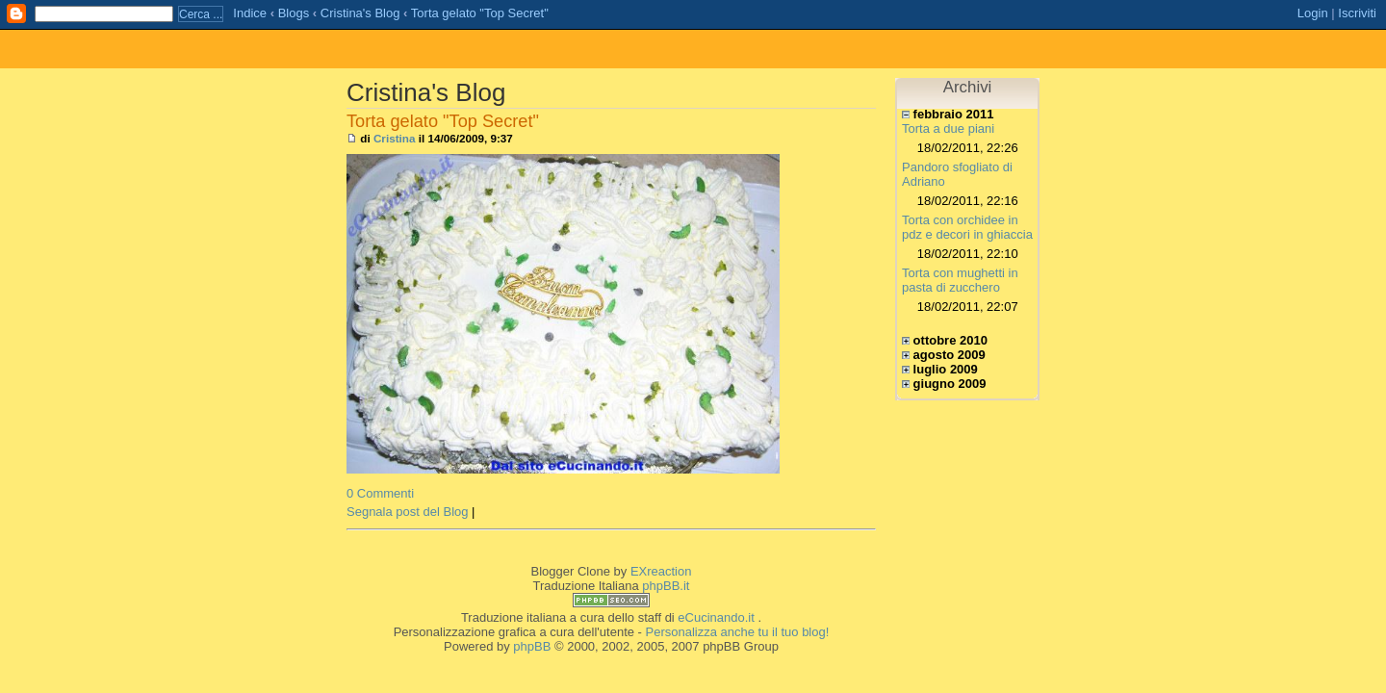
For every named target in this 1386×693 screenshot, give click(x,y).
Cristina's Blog (360, 13)
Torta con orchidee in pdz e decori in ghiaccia (967, 227)
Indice (250, 13)
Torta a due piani (948, 128)
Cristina (394, 138)
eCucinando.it (716, 617)
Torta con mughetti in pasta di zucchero (960, 280)
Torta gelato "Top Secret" (480, 13)
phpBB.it (665, 585)
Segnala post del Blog (407, 511)
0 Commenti (380, 493)
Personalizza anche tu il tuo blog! (738, 632)
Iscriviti (1357, 13)
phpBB (532, 646)
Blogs (294, 13)
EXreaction (661, 571)
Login (1312, 13)
